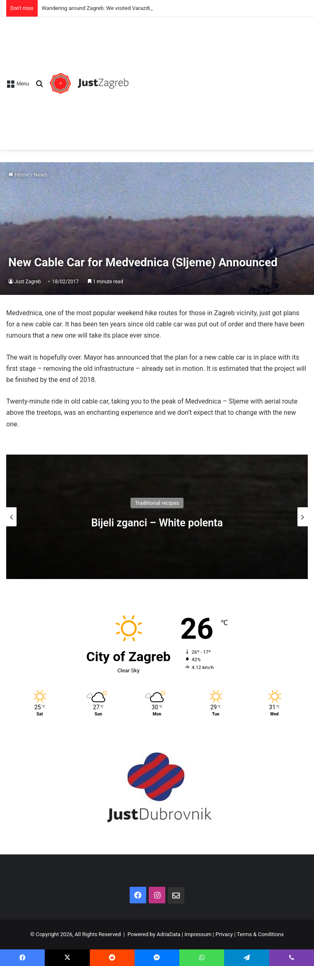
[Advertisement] (218, 79)
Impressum (197, 934)
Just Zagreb (27, 282)
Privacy (224, 934)
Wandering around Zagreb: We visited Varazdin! (98, 8)
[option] (157, 517)
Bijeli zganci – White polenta (157, 522)
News (41, 175)
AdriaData (168, 934)
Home (18, 175)
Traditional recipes (157, 502)
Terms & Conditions (260, 934)
